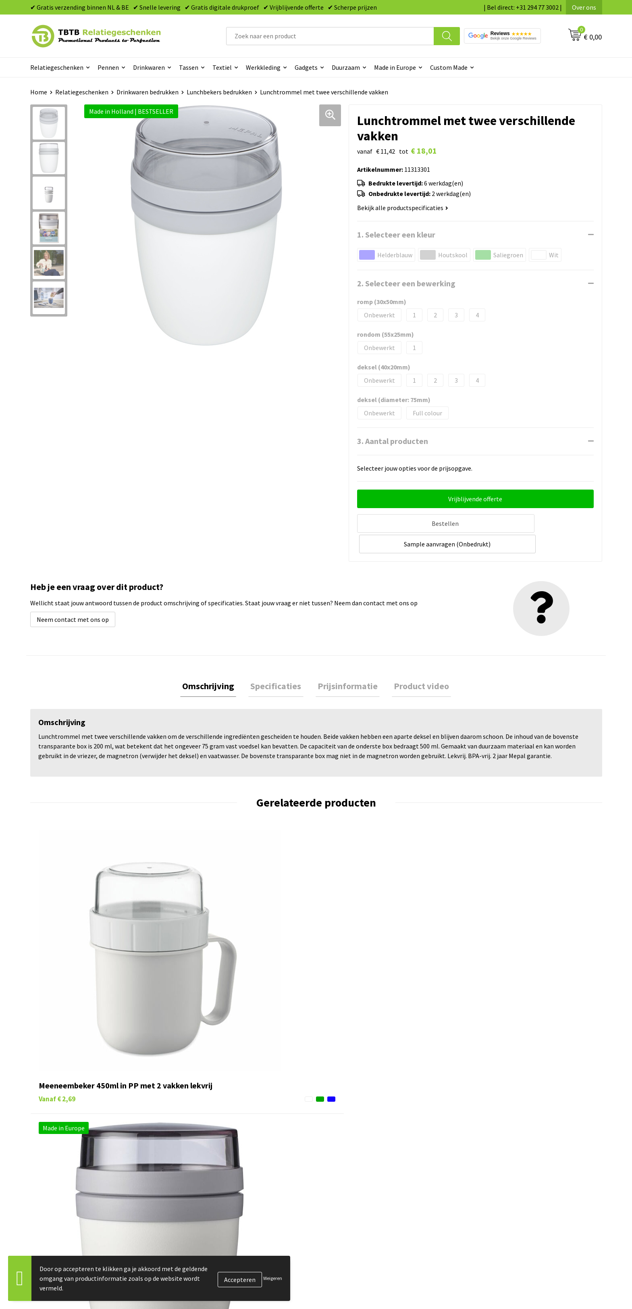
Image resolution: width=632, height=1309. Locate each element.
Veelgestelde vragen (212, 1112)
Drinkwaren (149, 67)
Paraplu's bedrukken (354, 1186)
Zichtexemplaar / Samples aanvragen (235, 1186)
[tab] (215, 664)
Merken (336, 1198)
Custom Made (449, 67)
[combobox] (330, 36)
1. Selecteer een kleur (396, 234)
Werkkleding (263, 67)
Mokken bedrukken (352, 1161)
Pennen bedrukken (352, 1112)
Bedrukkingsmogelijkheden (222, 1148)
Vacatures (481, 1124)
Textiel (222, 67)
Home (38, 92)
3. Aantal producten (392, 441)
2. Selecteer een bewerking (406, 283)
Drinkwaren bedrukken (147, 92)
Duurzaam (346, 67)
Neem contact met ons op (73, 597)
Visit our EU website (495, 1198)
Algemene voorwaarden (500, 1186)
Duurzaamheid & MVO (213, 1198)
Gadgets (306, 67)
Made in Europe (395, 67)
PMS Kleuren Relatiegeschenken (229, 1161)
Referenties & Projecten (501, 1148)
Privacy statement (493, 1161)
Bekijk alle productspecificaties (402, 208)
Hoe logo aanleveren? (214, 1173)
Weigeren (272, 1278)
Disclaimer (482, 1173)
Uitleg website (204, 1136)
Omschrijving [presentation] (215, 664)
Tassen (188, 67)
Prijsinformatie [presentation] (346, 664)
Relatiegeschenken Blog (502, 1136)
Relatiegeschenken (56, 67)
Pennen (108, 67)
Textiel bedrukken (351, 1173)
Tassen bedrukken (351, 1124)
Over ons (584, 7)
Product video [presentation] (415, 664)
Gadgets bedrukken (352, 1148)
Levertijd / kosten (208, 1124)
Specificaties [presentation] (278, 664)
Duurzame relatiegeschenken (366, 1136)
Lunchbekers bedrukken (219, 92)
